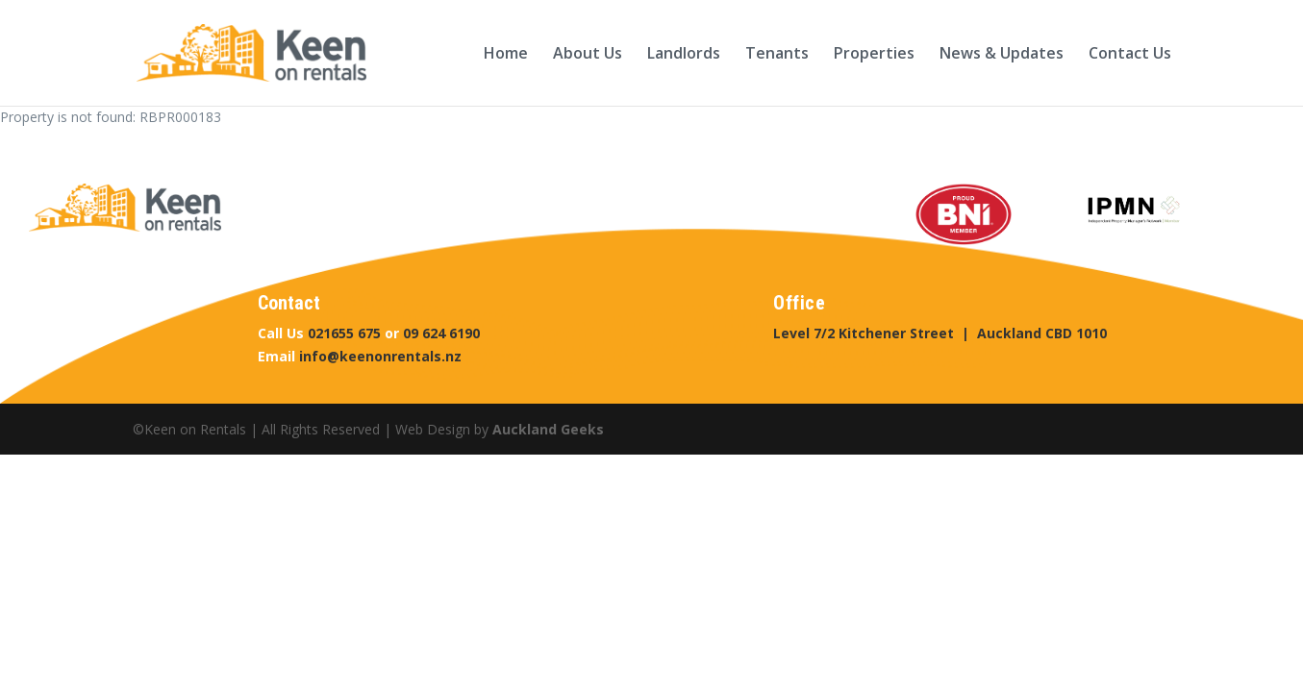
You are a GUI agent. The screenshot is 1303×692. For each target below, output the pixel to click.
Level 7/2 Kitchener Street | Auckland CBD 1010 (940, 333)
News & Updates (1002, 54)
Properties (874, 54)
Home (506, 54)
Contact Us (1130, 54)
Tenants (777, 54)
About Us (587, 54)
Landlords (683, 54)
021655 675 (344, 333)
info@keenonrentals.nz (380, 356)
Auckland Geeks (548, 429)
